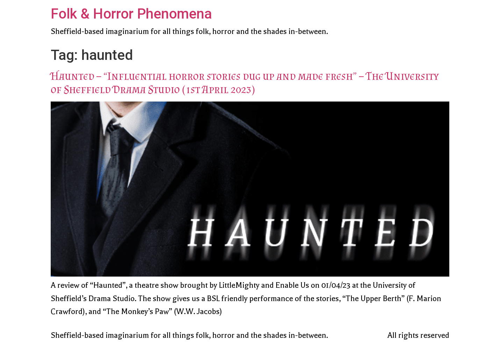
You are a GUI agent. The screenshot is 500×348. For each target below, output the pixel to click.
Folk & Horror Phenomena (131, 14)
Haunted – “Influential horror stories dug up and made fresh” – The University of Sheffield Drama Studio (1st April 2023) (245, 82)
